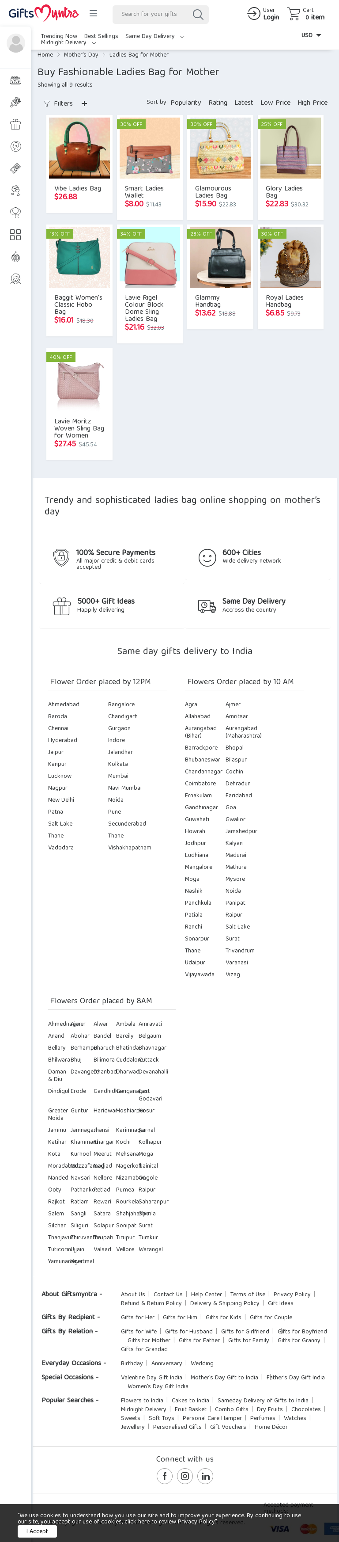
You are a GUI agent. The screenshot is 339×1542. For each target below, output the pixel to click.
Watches (295, 1418)
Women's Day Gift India (158, 1387)
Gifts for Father (199, 1341)
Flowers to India (142, 1401)
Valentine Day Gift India (151, 1378)
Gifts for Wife (139, 1332)
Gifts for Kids (223, 1318)
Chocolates (306, 1410)
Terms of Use (247, 1295)
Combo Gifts (232, 1410)
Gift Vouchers (228, 1427)
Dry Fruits (270, 1410)
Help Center (206, 1295)
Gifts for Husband (189, 1332)
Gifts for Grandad (144, 1349)
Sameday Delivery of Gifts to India (263, 1401)
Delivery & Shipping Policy (225, 1303)
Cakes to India (190, 1401)
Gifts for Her (137, 1318)
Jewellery (133, 1427)
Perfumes (262, 1418)
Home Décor (271, 1427)
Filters (58, 104)
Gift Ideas (281, 1303)
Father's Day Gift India (296, 1378)
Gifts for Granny (299, 1341)
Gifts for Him (180, 1318)
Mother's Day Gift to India (224, 1378)
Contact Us (168, 1295)
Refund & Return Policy (151, 1303)
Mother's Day (81, 55)
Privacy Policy (292, 1295)
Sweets (130, 1418)
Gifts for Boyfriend (302, 1332)
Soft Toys (161, 1418)
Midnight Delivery (68, 43)
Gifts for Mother (149, 1341)
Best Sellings (101, 36)
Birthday (132, 1364)
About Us (133, 1295)
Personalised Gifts (177, 1427)
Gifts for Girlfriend (245, 1332)
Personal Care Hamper (212, 1418)
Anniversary (166, 1364)
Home (45, 55)
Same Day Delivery (155, 36)
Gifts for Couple (271, 1318)
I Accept (37, 1532)
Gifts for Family (248, 1341)
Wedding (202, 1364)
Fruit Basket (191, 1410)
